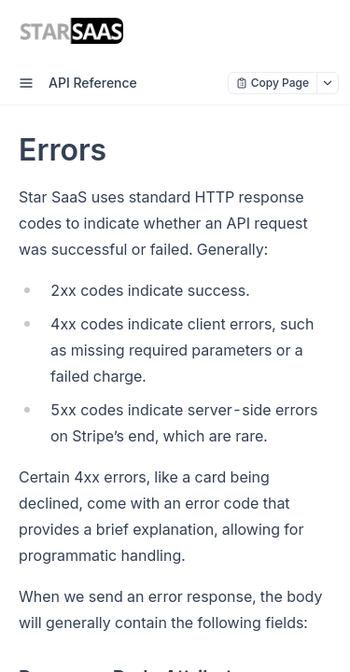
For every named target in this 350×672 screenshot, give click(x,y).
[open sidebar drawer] (26, 83)
